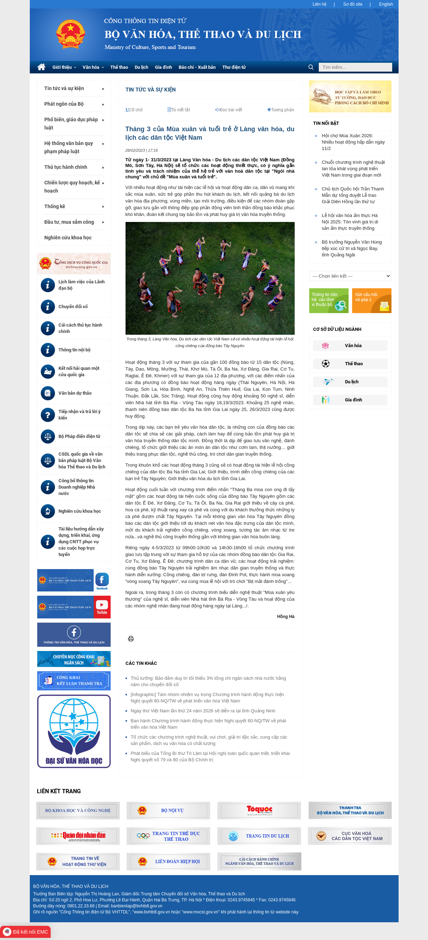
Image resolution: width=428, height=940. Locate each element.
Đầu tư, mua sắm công (69, 222)
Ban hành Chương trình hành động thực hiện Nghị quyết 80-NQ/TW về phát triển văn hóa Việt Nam (208, 724)
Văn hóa (93, 67)
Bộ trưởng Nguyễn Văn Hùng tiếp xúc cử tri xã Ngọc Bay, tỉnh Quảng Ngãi (352, 248)
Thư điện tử (234, 67)
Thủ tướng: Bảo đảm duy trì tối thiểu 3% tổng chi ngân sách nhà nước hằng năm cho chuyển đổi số (208, 681)
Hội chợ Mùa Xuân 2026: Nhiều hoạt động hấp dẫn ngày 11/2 (353, 142)
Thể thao (119, 67)
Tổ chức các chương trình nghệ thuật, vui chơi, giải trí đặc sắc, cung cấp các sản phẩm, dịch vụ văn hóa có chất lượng (209, 740)
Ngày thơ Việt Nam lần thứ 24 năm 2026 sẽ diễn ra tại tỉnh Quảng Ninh (203, 710)
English (386, 4)
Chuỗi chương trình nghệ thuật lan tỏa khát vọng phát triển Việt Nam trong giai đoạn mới (353, 169)
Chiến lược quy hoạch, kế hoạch (72, 187)
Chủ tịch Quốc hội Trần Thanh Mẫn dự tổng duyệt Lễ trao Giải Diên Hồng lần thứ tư (353, 195)
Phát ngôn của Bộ (64, 104)
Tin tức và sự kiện (64, 88)
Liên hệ (319, 4)
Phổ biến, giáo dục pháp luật (71, 123)
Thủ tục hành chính (65, 167)
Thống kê (54, 206)
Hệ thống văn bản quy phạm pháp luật (68, 147)
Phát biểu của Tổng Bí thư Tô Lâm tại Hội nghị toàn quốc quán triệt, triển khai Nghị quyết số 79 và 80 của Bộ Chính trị (210, 756)
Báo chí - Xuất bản (197, 67)
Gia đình (163, 67)
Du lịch (141, 67)
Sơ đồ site (352, 4)
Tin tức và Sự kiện (151, 90)
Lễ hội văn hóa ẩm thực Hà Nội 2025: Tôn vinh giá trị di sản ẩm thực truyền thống (350, 222)
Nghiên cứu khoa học (67, 237)
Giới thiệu (64, 67)
